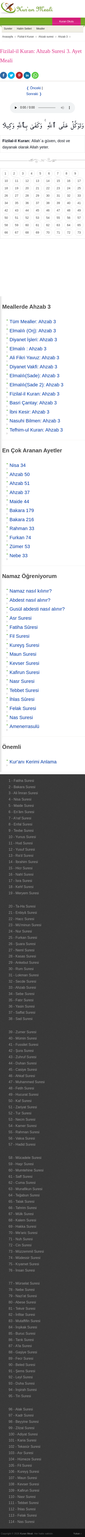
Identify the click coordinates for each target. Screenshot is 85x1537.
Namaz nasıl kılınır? (31, 591)
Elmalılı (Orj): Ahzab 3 (33, 330)
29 (37, 195)
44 (27, 210)
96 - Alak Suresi (21, 1409)
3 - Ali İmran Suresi (23, 793)
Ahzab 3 (63, 36)
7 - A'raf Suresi (20, 818)
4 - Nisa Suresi (20, 799)
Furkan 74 (20, 537)
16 (68, 181)
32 (68, 195)
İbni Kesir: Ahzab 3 (29, 412)
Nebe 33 (19, 555)
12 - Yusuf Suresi (22, 849)
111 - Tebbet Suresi (24, 1503)
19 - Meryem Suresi (24, 893)
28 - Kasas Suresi (22, 956)
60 (27, 225)
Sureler (8, 28)
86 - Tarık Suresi (21, 1340)
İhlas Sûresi (22, 699)
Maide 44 (19, 501)
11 (16, 181)
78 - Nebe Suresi (22, 1290)
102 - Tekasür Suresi (24, 1446)
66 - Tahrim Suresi (23, 1208)
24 (68, 188)
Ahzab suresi (45, 36)
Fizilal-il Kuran (26, 36)
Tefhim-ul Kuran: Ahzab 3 (36, 430)
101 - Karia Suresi (22, 1440)
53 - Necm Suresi (22, 1119)
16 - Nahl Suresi (21, 874)
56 (68, 217)
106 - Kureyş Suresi (24, 1471)
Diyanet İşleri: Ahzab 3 (33, 339)
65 (79, 225)
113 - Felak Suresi (23, 1515)
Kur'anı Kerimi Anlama (33, 761)
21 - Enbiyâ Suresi (23, 912)
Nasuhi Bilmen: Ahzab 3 (35, 420)
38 (48, 203)
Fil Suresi (19, 636)
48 (68, 210)
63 (58, 225)
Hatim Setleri (24, 28)
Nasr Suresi (22, 681)
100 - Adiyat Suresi (23, 1434)
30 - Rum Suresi (21, 969)
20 (27, 188)
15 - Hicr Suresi (21, 868)
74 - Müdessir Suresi (25, 1258)
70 (48, 232)
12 (27, 181)
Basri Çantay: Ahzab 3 (33, 402)
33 (79, 195)
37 (37, 203)
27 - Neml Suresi (21, 950)
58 (6, 225)
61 (37, 225)
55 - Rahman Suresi (24, 1132)
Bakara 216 (22, 519)
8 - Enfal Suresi (20, 824)
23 (58, 188)
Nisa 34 (18, 465)
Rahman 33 (22, 528)
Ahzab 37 (20, 492)
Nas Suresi (21, 717)
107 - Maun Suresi (23, 1478)
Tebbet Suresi (24, 690)
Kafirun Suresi (24, 672)
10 (6, 181)
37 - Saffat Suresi (22, 1012)
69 (37, 232)
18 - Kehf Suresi (21, 887)
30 (48, 195)
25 (79, 188)
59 (16, 225)
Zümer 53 (20, 546)
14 (48, 181)
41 (79, 203)
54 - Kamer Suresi (23, 1126)
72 (68, 232)
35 (16, 203)
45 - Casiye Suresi (23, 1069)
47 (58, 210)
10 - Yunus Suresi (22, 837)
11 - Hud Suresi (21, 843)
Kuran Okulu (66, 21)
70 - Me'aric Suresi (23, 1233)
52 (27, 217)
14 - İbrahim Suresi (23, 862)
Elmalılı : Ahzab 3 (28, 348)
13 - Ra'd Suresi (21, 855)
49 (79, 210)
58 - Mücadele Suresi (25, 1158)
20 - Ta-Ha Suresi (22, 906)
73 (79, 232)
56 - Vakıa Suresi (22, 1138)
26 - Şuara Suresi (22, 944)
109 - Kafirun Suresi (24, 1490)
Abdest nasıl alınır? (30, 600)
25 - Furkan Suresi (23, 937)
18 (6, 188)
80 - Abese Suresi (22, 1302)
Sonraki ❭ (34, 94)
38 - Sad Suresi (21, 1019)
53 (37, 217)
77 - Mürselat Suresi (24, 1283)
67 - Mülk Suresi (21, 1214)
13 (37, 181)
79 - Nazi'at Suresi (23, 1296)
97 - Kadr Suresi (21, 1415)
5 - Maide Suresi (21, 805)
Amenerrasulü (24, 726)
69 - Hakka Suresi (22, 1226)
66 (6, 232)
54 (48, 217)
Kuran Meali (26, 1533)
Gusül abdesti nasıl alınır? (37, 609)
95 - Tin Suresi (20, 1396)
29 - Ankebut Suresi (24, 962)
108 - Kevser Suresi (24, 1484)
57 (79, 217)
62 (48, 225)
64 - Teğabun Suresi (24, 1195)
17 (79, 181)
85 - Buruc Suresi (22, 1333)
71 (58, 232)
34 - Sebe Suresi (21, 994)
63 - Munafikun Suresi (25, 1189)
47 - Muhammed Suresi (27, 1082)
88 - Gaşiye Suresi (23, 1352)
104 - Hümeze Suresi (25, 1459)
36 (27, 203)
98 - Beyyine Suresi (24, 1421)
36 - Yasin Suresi (22, 1006)
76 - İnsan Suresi (22, 1270)
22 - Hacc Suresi (21, 919)
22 (48, 188)
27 (16, 195)
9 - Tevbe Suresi (21, 830)
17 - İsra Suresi (20, 881)
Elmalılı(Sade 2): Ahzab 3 (36, 384)
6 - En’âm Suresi (21, 812)
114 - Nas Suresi (21, 1522)
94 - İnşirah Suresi (23, 1390)
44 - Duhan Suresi (23, 1063)
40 (68, 203)
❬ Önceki (33, 88)
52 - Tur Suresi (20, 1113)
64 (68, 225)
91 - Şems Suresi (22, 1371)
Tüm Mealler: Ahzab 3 (33, 321)
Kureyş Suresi (24, 645)
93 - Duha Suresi (22, 1383)
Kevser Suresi (24, 663)
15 (58, 181)
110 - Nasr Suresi (22, 1497)
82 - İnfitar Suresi (22, 1314)
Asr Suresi (20, 618)
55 (58, 217)
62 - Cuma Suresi (22, 1182)
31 (58, 195)
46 (48, 210)
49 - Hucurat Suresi (24, 1094)
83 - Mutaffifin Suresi (24, 1321)
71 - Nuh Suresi (21, 1239)
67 (16, 232)
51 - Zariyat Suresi (23, 1107)
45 (37, 210)
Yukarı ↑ (77, 1533)
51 (16, 217)
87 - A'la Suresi (20, 1346)
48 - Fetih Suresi (21, 1088)
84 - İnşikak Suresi (23, 1327)
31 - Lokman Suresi (24, 975)
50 (6, 217)
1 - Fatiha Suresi (21, 781)
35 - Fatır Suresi (21, 1000)
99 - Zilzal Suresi (21, 1428)
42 (6, 210)
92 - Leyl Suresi (21, 1377)
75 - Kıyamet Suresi (24, 1264)
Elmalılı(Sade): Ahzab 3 (34, 375)
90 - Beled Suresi (22, 1365)
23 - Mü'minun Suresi (25, 925)
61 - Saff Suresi (21, 1176)
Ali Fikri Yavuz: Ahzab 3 (34, 357)
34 (6, 203)
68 (27, 232)
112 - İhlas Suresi (22, 1509)
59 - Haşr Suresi (21, 1164)
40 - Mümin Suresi (23, 1038)
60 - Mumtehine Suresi (26, 1170)
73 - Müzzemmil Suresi (26, 1251)
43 (16, 210)
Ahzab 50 (20, 474)
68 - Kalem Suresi (22, 1220)
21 (37, 188)
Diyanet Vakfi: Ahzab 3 (33, 366)
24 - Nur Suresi (20, 931)
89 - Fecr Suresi (21, 1358)
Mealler (40, 28)
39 (58, 203)
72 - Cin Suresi (20, 1245)
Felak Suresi (23, 708)
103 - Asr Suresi (21, 1453)
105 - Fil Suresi (20, 1465)
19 (16, 188)
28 (27, 195)
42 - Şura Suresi (21, 1051)
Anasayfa (7, 36)
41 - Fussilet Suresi (23, 1044)
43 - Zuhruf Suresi (22, 1057)
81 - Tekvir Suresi (22, 1308)
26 (6, 195)
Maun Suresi (23, 654)
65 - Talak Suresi (21, 1201)
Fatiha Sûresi (24, 627)
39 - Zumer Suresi (22, 1032)
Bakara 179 (22, 510)
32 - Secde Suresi (22, 981)
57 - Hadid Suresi (22, 1144)
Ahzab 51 (20, 483)
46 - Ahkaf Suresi (22, 1076)
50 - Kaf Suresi (20, 1101)
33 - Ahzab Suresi (22, 987)
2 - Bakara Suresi (22, 787)
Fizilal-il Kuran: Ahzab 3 (34, 394)
